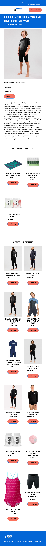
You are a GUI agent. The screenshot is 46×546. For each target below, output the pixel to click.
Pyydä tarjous (35, 10)
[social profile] (28, 2)
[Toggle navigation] (6, 9)
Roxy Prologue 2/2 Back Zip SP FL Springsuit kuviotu (33, 321)
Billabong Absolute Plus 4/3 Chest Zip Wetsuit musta (13, 321)
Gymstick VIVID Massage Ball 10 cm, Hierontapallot (33, 453)
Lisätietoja (9, 96)
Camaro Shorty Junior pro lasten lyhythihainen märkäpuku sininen (13, 362)
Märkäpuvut (18, 24)
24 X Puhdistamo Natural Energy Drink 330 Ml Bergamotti (33, 175)
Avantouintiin (10, 24)
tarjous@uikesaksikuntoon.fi (34, 4)
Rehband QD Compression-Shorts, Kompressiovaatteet (33, 495)
